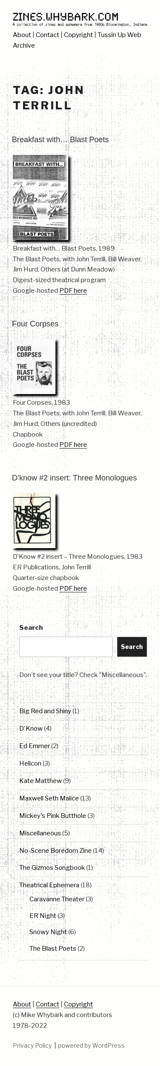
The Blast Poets (52, 948)
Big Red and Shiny (45, 711)
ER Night (42, 916)
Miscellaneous (40, 833)
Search (31, 628)
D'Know (31, 728)
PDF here (73, 290)
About (22, 35)
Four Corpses (35, 324)
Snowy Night (48, 932)
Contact (47, 35)
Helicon (30, 763)
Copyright (78, 35)
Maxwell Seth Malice (49, 798)
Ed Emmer (34, 746)
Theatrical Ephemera (49, 885)
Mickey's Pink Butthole (52, 816)
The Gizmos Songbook (52, 868)
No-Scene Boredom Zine (55, 851)
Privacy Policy (32, 1045)
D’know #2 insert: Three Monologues (74, 478)
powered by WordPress (91, 1045)
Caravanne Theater (56, 899)
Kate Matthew (40, 781)
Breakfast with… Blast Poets (60, 139)
